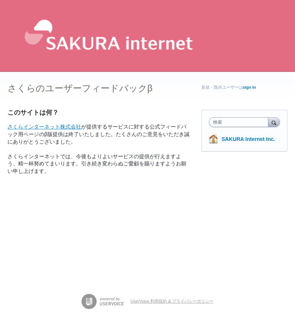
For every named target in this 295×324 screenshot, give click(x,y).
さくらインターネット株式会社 (44, 127)
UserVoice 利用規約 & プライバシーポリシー (171, 301)
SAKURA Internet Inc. (248, 139)
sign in (249, 87)
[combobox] (240, 122)
